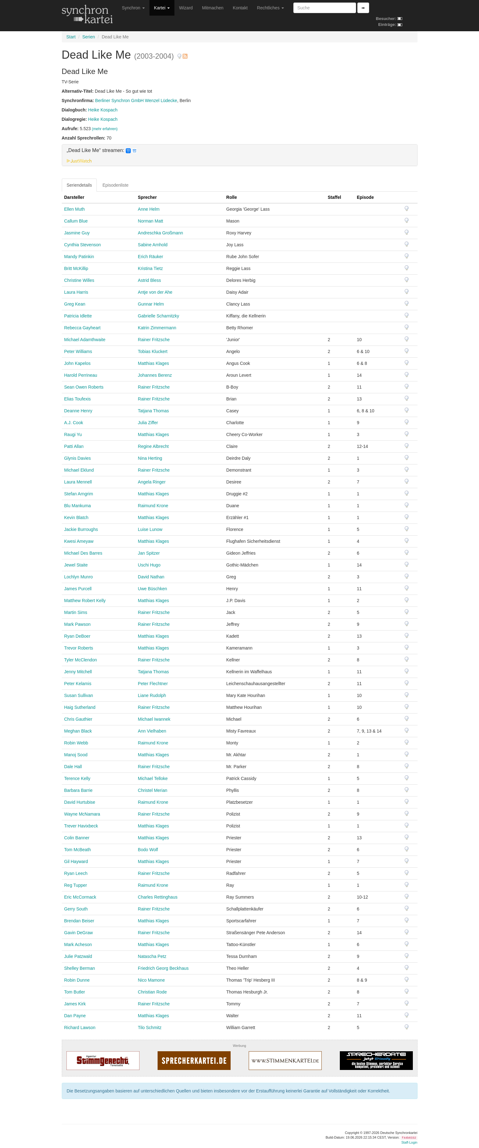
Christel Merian (152, 790)
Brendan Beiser (79, 920)
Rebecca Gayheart (82, 327)
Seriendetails (79, 185)
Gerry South (76, 908)
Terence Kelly (77, 778)
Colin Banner (77, 837)
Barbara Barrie (78, 790)
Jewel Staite (76, 564)
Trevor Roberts (78, 647)
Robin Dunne (77, 980)
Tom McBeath (77, 849)
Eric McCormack (80, 897)
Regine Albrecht (153, 446)
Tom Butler (74, 991)
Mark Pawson (77, 624)
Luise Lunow (150, 529)
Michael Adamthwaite (84, 339)
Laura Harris (76, 292)
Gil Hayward (76, 861)
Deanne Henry (78, 410)
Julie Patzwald (78, 956)
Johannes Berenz (155, 375)
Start (71, 36)
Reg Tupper (75, 885)
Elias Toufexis (77, 398)
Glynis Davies (77, 458)
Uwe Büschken (152, 588)
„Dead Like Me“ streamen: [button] (102, 150)
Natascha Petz (152, 956)
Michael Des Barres (83, 553)
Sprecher (147, 197)
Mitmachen (212, 7)
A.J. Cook (73, 422)
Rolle (231, 197)
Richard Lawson (79, 1027)
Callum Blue (76, 220)
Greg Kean (75, 304)
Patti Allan (74, 446)
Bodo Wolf (148, 849)
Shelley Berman (79, 968)
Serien (88, 36)
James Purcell (78, 588)
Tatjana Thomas (153, 410)
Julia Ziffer (148, 422)
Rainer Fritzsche (154, 339)
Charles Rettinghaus (158, 897)
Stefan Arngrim (78, 493)
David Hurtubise (79, 802)
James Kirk (75, 1003)
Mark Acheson (78, 944)
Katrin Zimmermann (157, 327)
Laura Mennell (78, 481)
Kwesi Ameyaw (79, 541)
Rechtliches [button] (270, 7)
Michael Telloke (153, 778)
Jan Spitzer (149, 553)
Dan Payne (75, 1015)
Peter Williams (78, 351)
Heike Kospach (102, 109)
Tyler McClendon (80, 659)
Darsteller (74, 197)
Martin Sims (75, 612)
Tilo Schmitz (150, 1027)
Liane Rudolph (152, 695)
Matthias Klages (153, 363)
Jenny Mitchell (78, 671)
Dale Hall (73, 766)
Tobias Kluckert (153, 351)
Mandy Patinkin (79, 256)
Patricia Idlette (78, 315)
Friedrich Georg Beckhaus (163, 968)
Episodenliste (115, 185)
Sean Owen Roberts (84, 387)
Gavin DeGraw (78, 932)
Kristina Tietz (150, 268)
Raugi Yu (73, 434)
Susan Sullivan (78, 695)
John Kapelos (77, 363)
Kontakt (240, 7)
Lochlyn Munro (78, 576)
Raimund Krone (153, 505)
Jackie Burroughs (81, 529)
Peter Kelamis (77, 683)
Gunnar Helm (151, 304)
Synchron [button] (133, 7)
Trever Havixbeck (81, 825)
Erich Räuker (150, 256)
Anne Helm (148, 209)
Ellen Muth (74, 209)
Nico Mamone (151, 980)
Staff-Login (409, 1142)
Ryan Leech (76, 873)
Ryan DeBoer (77, 636)
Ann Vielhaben (152, 731)
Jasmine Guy (77, 232)
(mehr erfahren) (105, 129)
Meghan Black (78, 731)
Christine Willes (79, 280)
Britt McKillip (76, 268)
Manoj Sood (76, 754)
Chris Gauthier (78, 719)
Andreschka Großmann (160, 232)
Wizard (186, 7)
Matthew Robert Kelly (85, 600)
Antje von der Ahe (155, 292)
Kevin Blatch (76, 517)
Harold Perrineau (80, 375)
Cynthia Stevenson (82, 244)
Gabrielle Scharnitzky (158, 315)
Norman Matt (150, 220)
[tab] (239, 155)
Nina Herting (150, 458)
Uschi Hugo (149, 564)
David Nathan (151, 576)
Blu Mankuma (77, 505)
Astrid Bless (149, 280)
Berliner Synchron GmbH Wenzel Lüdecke (136, 100)
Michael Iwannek (154, 719)
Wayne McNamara (82, 814)
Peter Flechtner (153, 683)
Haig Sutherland (79, 707)
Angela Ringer (152, 481)
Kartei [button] (162, 7)
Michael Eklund (79, 470)
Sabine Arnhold (153, 244)
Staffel (334, 197)
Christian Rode (152, 991)
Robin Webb (76, 742)
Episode (365, 197)
